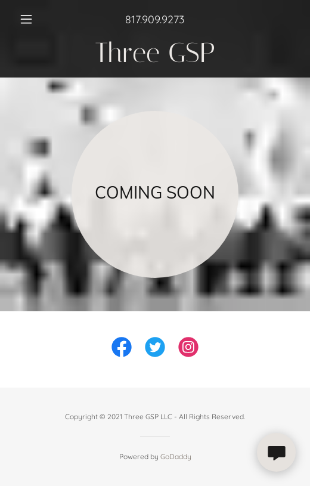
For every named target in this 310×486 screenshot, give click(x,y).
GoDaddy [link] (175, 456)
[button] (35, 19)
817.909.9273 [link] (154, 19)
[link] (155, 53)
